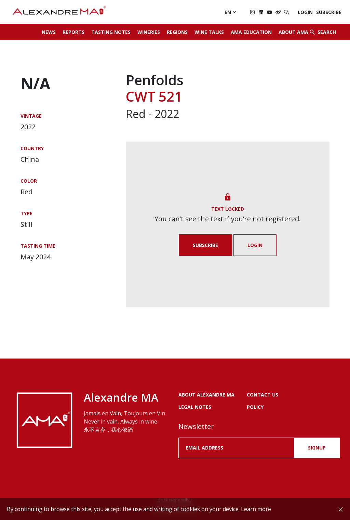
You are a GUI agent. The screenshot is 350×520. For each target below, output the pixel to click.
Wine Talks (209, 32)
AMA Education (251, 32)
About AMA (293, 32)
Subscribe (328, 12)
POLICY (255, 407)
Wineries (148, 32)
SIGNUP (317, 447)
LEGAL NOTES (194, 407)
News (49, 32)
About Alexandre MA (206, 394)
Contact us (262, 394)
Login (305, 12)
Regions (177, 32)
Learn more (256, 509)
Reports (73, 32)
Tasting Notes (111, 32)
